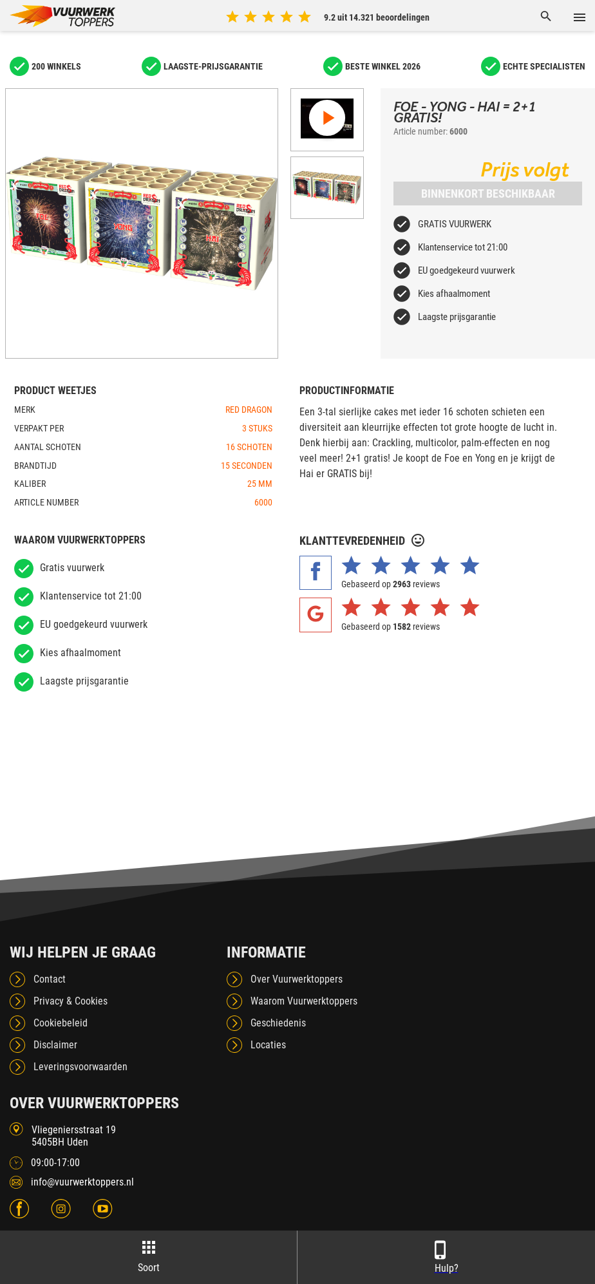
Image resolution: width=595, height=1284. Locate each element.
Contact (49, 979)
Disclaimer (55, 1045)
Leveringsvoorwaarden (80, 1067)
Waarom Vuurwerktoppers (303, 1001)
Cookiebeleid (60, 1023)
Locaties (268, 1045)
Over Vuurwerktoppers (296, 979)
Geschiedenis (278, 1023)
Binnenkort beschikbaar (488, 193)
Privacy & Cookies (70, 1001)
